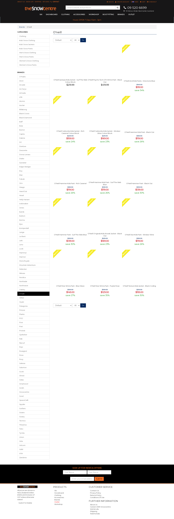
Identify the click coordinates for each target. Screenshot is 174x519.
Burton (22, 130)
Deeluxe (22, 146)
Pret (21, 326)
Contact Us (94, 491)
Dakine (22, 138)
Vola (21, 441)
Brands (121, 14)
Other (21, 298)
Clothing (22, 36)
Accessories (59, 497)
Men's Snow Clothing (27, 53)
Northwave (23, 286)
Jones (21, 208)
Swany (22, 417)
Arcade (22, 85)
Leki (21, 241)
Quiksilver (23, 335)
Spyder (22, 404)
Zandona (23, 457)
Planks (21, 314)
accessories (79, 14)
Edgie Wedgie (25, 167)
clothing (65, 14)
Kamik (21, 212)
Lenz (21, 245)
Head (21, 195)
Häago (22, 187)
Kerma (22, 220)
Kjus (20, 224)
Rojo (21, 347)
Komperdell (24, 228)
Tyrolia (21, 433)
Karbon (22, 216)
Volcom (22, 445)
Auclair (22, 105)
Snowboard (59, 493)
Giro (21, 183)
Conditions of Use (97, 497)
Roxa (21, 355)
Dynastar (22, 163)
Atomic (22, 101)
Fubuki (22, 179)
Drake (21, 158)
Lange (21, 232)
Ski (55, 491)
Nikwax (22, 273)
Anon (21, 81)
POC (21, 318)
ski (41, 14)
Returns (46, 2)
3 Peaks (22, 77)
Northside (23, 281)
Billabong (23, 109)
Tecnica (22, 421)
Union (21, 437)
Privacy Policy (95, 493)
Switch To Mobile (25, 503)
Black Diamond (25, 118)
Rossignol (23, 351)
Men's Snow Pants (26, 57)
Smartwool (23, 384)
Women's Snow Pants (27, 65)
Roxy (21, 359)
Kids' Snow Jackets (26, 44)
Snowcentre (24, 392)
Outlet (131, 14)
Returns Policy (95, 495)
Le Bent (22, 236)
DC (20, 142)
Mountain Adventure (27, 265)
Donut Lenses (24, 154)
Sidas (21, 380)
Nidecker (23, 269)
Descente (23, 150)
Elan (21, 175)
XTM (21, 453)
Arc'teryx (22, 89)
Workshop (94, 14)
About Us (21, 2)
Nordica (22, 277)
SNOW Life (29, 2)
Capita (22, 134)
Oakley (22, 290)
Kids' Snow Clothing (27, 40)
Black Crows (24, 113)
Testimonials (95, 514)
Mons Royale (24, 261)
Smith (21, 388)
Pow (21, 322)
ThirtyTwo (23, 425)
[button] (110, 2)
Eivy (20, 171)
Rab (20, 339)
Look (21, 249)
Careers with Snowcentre (100, 507)
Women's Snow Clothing (29, 61)
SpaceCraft (23, 400)
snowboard (52, 14)
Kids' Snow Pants (26, 49)
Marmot (22, 257)
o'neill (21, 294)
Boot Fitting (108, 14)
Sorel (21, 396)
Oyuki (21, 302)
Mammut (23, 253)
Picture (22, 310)
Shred (21, 376)
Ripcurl (22, 343)
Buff (20, 122)
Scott (21, 372)
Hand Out (23, 191)
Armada (22, 93)
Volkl (21, 449)
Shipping (38, 2)
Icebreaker (23, 204)
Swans (21, 412)
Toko (21, 429)
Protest (22, 331)
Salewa (22, 363)
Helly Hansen (24, 199)
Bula (21, 126)
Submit (99, 479)
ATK (20, 97)
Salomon (23, 367)
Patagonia (23, 306)
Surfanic (22, 408)
